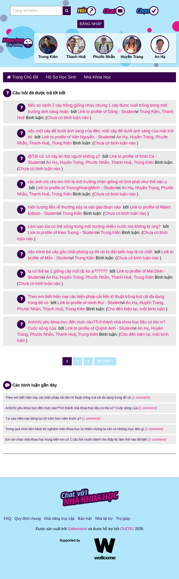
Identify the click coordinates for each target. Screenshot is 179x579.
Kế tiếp (104, 359)
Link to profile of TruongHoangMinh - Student (76, 186)
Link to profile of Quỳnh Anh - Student (99, 326)
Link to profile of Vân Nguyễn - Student (76, 135)
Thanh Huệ (39, 141)
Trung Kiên (149, 110)
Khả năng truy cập (59, 517)
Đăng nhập (91, 24)
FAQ (7, 517)
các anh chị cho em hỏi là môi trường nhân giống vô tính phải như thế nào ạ (97, 180)
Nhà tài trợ (104, 517)
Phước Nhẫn (97, 160)
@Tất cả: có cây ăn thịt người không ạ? (64, 154)
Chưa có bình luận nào (68, 116)
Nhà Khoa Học (88, 77)
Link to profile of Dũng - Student (106, 110)
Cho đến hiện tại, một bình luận (136, 307)
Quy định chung (27, 517)
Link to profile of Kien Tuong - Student (62, 231)
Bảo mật (85, 517)
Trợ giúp (123, 517)
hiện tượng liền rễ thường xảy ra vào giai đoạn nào (75, 205)
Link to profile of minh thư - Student (90, 301)
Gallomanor (77, 527)
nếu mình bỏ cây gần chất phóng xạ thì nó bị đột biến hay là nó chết (90, 250)
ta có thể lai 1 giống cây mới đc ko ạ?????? (68, 269)
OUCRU (127, 527)
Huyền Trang (141, 135)
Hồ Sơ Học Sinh (55, 77)
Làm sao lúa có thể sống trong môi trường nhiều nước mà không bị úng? (95, 225)
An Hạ (121, 135)
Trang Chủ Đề (23, 77)
